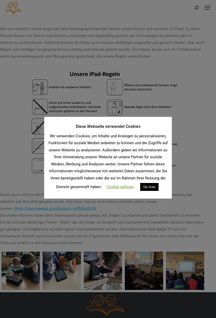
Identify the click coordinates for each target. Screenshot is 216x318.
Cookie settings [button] (120, 187)
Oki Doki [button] (149, 187)
